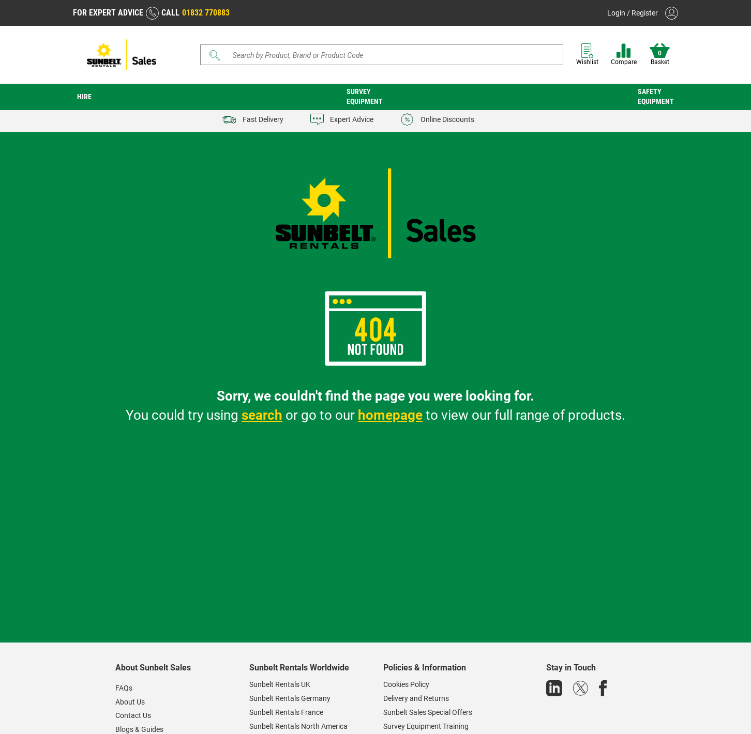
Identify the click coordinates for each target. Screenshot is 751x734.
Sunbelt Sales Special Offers (427, 712)
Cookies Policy (406, 684)
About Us (130, 702)
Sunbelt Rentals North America (298, 726)
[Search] (381, 54)
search (262, 415)
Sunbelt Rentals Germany (290, 698)
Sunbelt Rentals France (286, 712)
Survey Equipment (365, 96)
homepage (390, 415)
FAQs (123, 688)
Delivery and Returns (416, 698)
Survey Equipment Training (426, 726)
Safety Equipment (656, 96)
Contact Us (133, 715)
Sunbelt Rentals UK (279, 684)
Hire (84, 97)
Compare (624, 54)
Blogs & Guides (139, 729)
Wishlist (587, 54)
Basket (659, 54)
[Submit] (215, 55)
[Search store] (385, 55)
